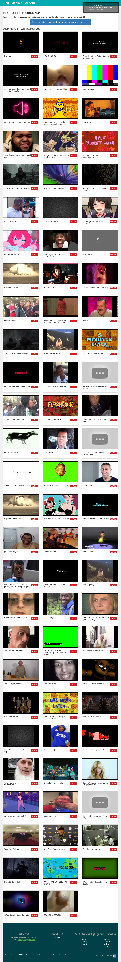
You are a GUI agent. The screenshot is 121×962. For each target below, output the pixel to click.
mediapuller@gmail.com (26, 940)
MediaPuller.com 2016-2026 (17, 955)
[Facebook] (114, 956)
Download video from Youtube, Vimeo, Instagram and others (60, 22)
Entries (57, 937)
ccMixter (106, 944)
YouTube (34, 56)
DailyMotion (106, 942)
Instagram (85, 939)
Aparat (85, 944)
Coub (106, 946)
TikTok (85, 946)
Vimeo (85, 942)
